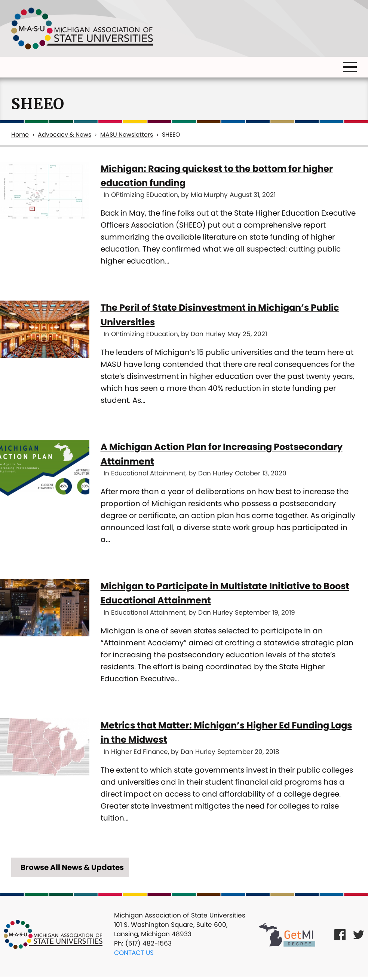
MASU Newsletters (126, 134)
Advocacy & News (64, 134)
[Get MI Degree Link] (287, 934)
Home (20, 134)
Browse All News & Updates (72, 867)
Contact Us (134, 952)
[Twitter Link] (358, 934)
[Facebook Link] (340, 934)
